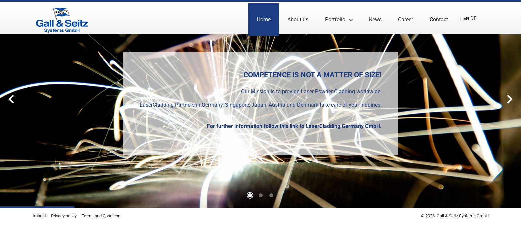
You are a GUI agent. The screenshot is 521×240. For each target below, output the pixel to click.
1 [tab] (260, 195)
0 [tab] (250, 195)
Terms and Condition (101, 215)
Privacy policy (64, 215)
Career (401, 18)
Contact (435, 18)
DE (471, 18)
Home (260, 18)
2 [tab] (271, 195)
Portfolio (331, 18)
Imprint (39, 215)
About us (294, 18)
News (371, 18)
